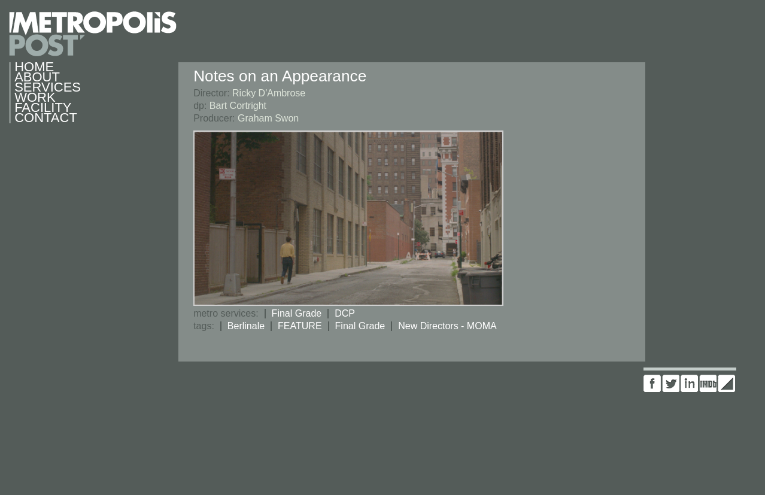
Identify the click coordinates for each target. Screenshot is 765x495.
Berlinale (246, 326)
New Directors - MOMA (447, 326)
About (37, 77)
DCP (345, 313)
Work (34, 98)
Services (45, 88)
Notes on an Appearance (279, 76)
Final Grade (297, 313)
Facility (42, 108)
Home (34, 67)
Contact (45, 118)
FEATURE (299, 326)
